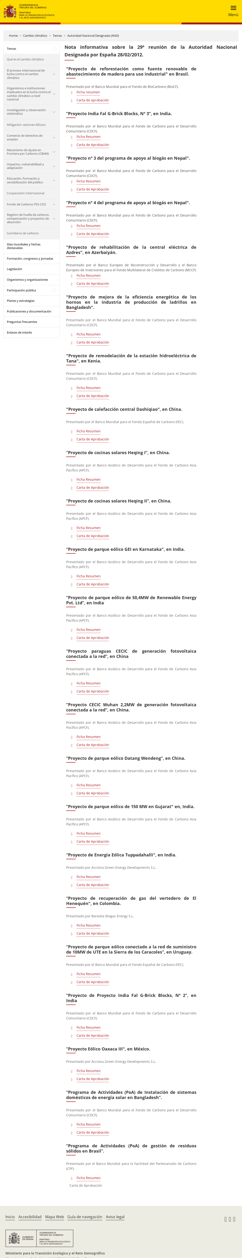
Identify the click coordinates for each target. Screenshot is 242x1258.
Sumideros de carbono (23, 233)
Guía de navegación (84, 1216)
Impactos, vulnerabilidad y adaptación (25, 166)
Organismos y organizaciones (27, 279)
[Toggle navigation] (232, 11)
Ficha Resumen (89, 136)
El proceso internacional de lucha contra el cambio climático (26, 74)
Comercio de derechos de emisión (25, 137)
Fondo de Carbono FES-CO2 (26, 204)
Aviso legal (115, 1216)
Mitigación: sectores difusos (26, 124)
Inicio (10, 1216)
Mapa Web (54, 1216)
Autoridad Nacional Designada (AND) (93, 35)
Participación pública (21, 290)
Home (13, 35)
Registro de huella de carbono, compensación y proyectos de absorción (28, 218)
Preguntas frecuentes (22, 322)
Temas (57, 35)
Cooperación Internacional (25, 193)
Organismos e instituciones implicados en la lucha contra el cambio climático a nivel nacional (29, 93)
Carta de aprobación (93, 100)
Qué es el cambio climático (25, 59)
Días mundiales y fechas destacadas (23, 246)
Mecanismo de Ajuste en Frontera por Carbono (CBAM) (28, 152)
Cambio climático (35, 35)
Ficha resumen (88, 92)
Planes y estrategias (21, 301)
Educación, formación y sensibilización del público (25, 180)
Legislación (14, 269)
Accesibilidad (30, 1216)
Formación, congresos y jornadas (30, 258)
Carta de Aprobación (93, 144)
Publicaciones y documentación (29, 311)
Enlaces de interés (19, 332)
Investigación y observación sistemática (26, 112)
